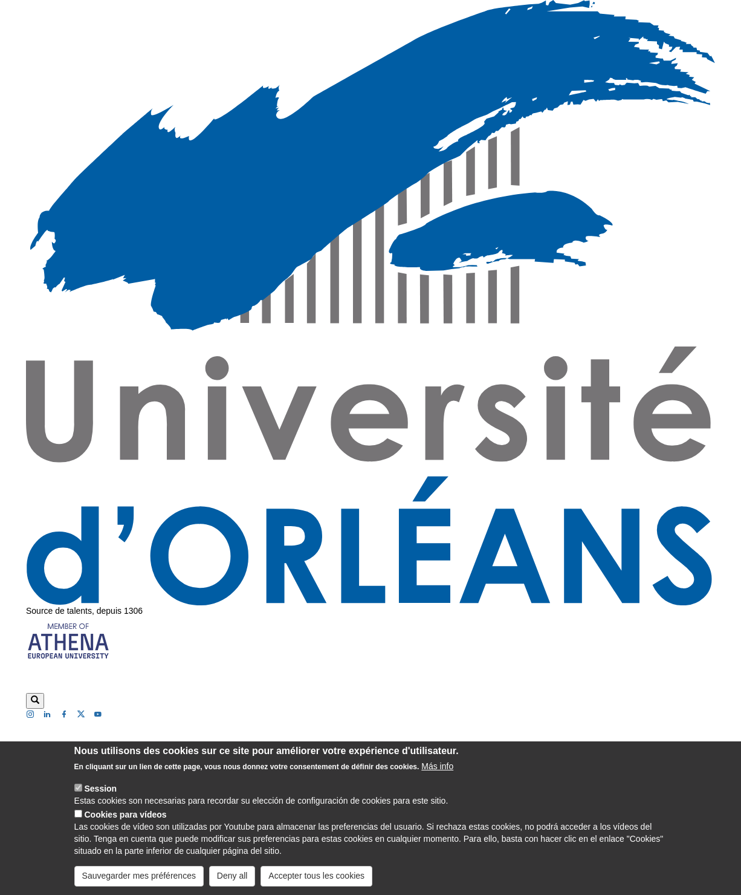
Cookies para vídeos (125, 824)
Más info (437, 776)
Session (100, 798)
